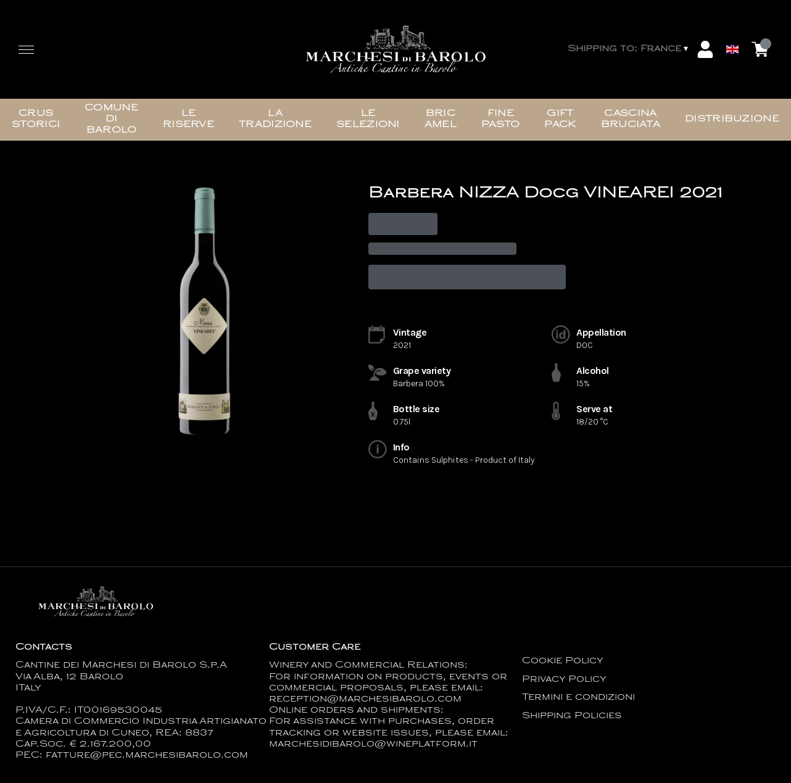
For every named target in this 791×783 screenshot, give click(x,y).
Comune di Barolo (111, 119)
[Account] (705, 49)
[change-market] (629, 49)
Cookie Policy (562, 661)
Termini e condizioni (578, 697)
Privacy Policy (564, 679)
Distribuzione (732, 119)
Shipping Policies (572, 716)
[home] (395, 49)
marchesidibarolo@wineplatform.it (373, 744)
